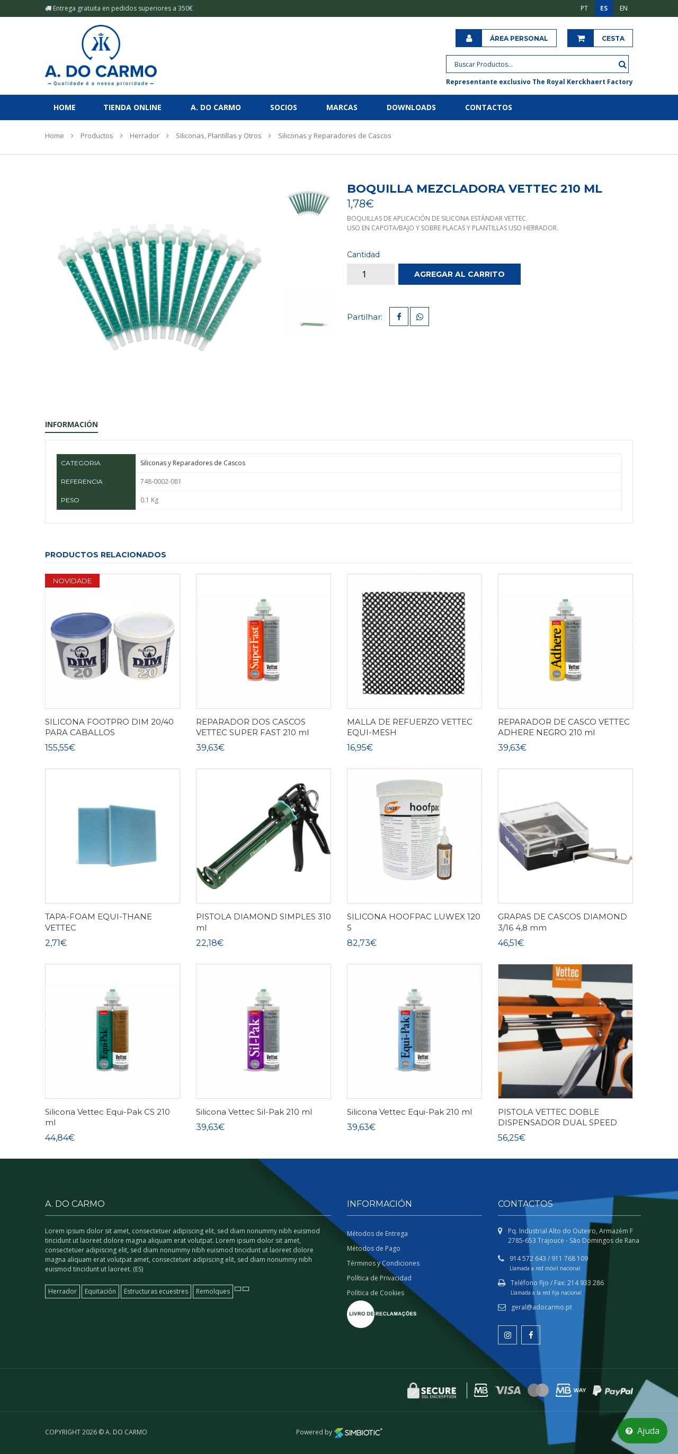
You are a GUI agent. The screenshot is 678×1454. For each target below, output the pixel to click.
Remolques (213, 1291)
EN (624, 8)
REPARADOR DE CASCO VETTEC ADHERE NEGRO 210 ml (564, 727)
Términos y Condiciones (383, 1263)
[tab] (308, 202)
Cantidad (363, 254)
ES (604, 8)
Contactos (488, 107)
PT (584, 8)
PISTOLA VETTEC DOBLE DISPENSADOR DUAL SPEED (557, 1117)
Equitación (100, 1291)
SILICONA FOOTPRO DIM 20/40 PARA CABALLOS (109, 727)
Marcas (342, 107)
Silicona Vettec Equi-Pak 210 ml (409, 1112)
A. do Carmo (216, 107)
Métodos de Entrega (377, 1233)
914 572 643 (528, 1258)
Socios (283, 107)
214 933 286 (585, 1282)
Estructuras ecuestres (156, 1291)
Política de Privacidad (379, 1278)
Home (64, 107)
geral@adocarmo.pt (541, 1307)
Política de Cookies (375, 1292)
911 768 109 (569, 1258)
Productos (97, 135)
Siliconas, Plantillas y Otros (219, 135)
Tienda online (132, 107)
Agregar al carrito (459, 274)
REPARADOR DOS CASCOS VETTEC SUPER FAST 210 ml (252, 727)
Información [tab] (71, 424)
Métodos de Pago (373, 1248)
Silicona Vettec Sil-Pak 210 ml (254, 1112)
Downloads (411, 107)
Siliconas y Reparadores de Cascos (334, 135)
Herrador (144, 135)
